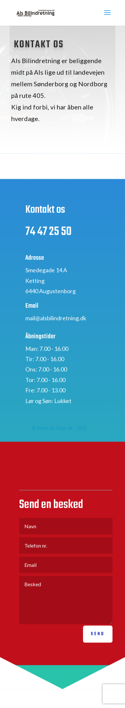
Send (98, 640)
